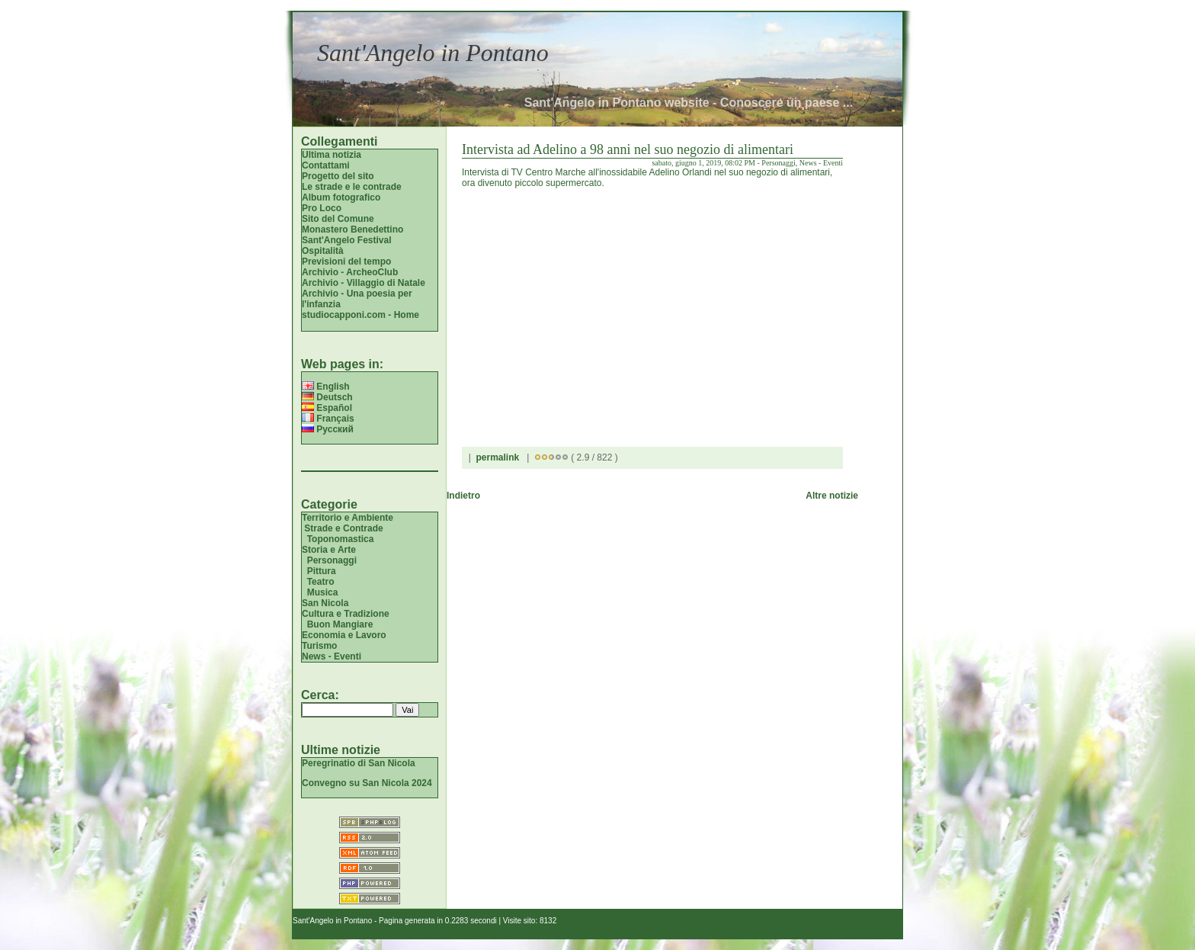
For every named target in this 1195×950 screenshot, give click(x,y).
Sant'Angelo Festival (347, 240)
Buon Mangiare (340, 624)
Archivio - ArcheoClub (350, 272)
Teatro (321, 581)
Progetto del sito (338, 176)
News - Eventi (331, 656)
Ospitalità (323, 251)
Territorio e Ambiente (347, 517)
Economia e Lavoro (344, 635)
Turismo (319, 645)
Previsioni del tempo (346, 261)
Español (327, 408)
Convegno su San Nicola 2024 (367, 783)
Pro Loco (321, 208)
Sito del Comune (338, 218)
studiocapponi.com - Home (360, 315)
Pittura (321, 571)
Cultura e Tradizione (345, 613)
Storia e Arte (329, 549)
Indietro (463, 495)
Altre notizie (832, 495)
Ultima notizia (331, 154)
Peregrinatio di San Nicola (358, 763)
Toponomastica (340, 539)
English (326, 386)
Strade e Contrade (343, 528)
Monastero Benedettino (352, 229)
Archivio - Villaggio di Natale (363, 283)
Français (328, 418)
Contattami (326, 165)
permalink (497, 457)
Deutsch (327, 397)
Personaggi (332, 560)
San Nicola (325, 603)
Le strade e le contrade (352, 186)
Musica (322, 592)
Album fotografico (341, 197)
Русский (328, 429)
